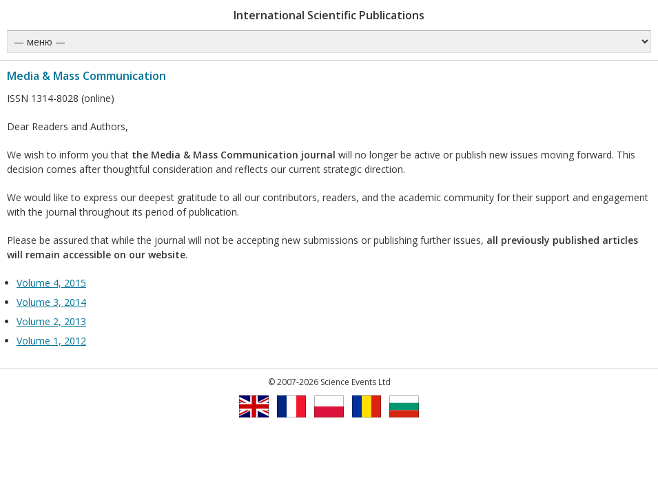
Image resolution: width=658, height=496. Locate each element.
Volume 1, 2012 (51, 340)
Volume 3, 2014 (51, 302)
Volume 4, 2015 (51, 282)
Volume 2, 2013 (51, 321)
